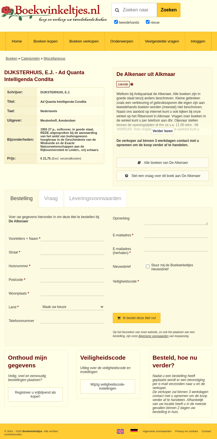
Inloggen (198, 41)
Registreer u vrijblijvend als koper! (35, 394)
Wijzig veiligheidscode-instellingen (107, 386)
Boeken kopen (46, 41)
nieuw (155, 23)
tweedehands (129, 23)
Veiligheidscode (124, 281)
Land (12, 307)
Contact (206, 431)
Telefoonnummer (21, 321)
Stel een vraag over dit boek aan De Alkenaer (162, 176)
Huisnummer (18, 266)
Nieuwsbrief (122, 267)
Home (17, 41)
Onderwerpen (121, 41)
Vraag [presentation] (51, 198)
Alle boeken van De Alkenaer (163, 163)
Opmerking (121, 218)
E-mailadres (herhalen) (122, 251)
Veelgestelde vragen (162, 41)
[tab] (21, 199)
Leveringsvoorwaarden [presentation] (95, 198)
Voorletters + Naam (23, 239)
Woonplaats (18, 293)
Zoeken (169, 9)
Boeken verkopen (84, 41)
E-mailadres (122, 235)
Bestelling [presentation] (21, 198)
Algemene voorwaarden (153, 336)
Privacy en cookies (186, 431)
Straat (13, 252)
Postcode (16, 280)
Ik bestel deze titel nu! (136, 318)
